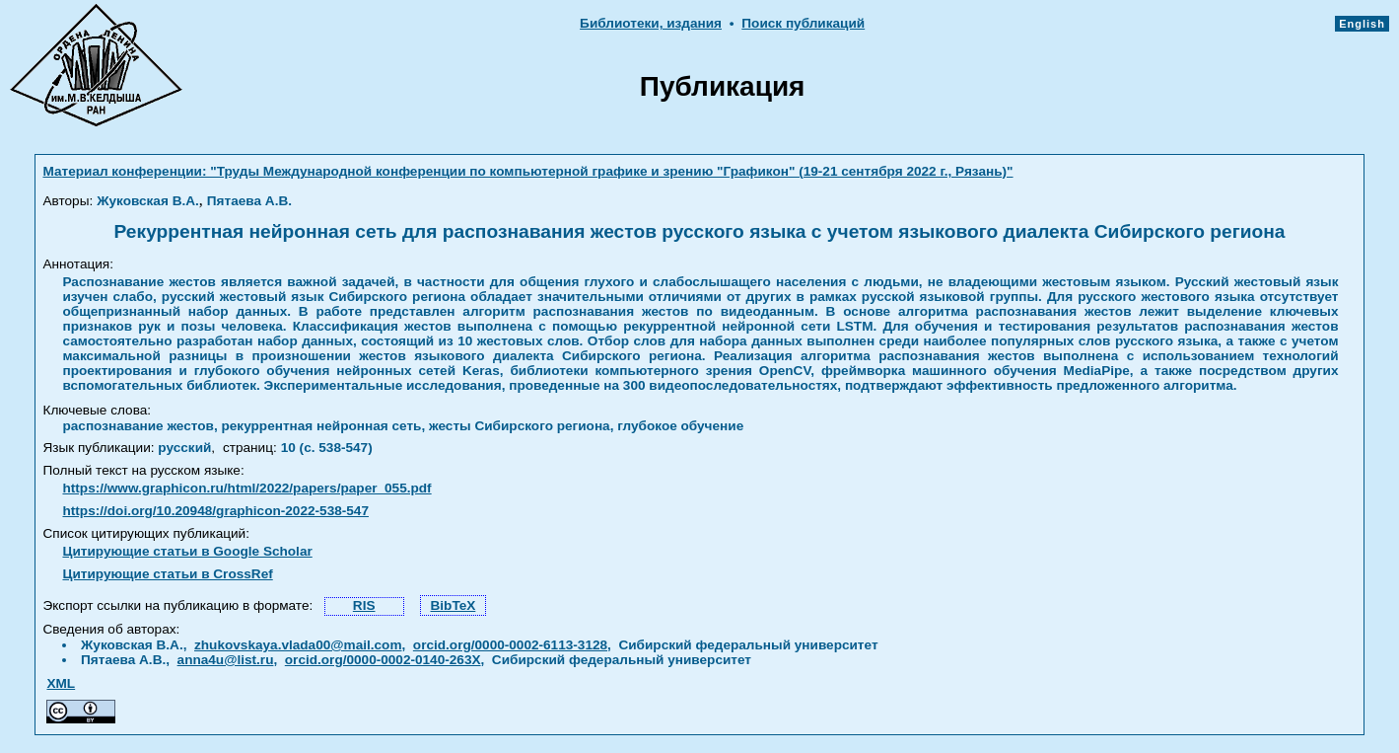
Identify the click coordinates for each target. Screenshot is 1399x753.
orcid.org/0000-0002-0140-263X (383, 659)
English (1362, 24)
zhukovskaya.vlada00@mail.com (297, 645)
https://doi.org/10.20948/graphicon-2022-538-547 (215, 510)
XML (60, 683)
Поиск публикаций (803, 23)
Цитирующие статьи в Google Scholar (187, 551)
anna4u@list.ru (225, 659)
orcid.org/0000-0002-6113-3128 (510, 645)
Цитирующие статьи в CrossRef (167, 573)
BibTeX (453, 605)
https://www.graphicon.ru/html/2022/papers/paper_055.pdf (246, 488)
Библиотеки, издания (651, 23)
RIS (364, 605)
